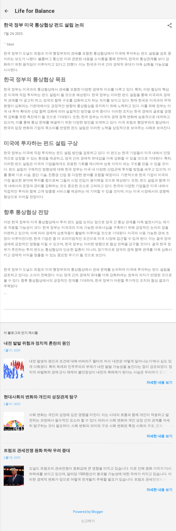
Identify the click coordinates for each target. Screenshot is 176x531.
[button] (169, 26)
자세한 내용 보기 (159, 382)
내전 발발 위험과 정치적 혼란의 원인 (37, 343)
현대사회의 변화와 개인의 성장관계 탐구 (40, 396)
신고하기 (88, 521)
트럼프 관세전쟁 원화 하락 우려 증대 (37, 450)
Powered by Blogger (88, 512)
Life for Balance (35, 11)
